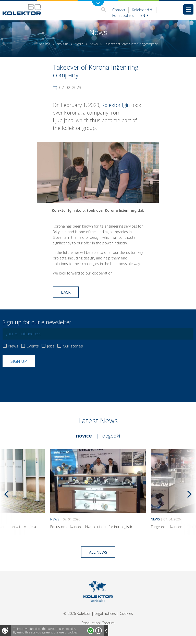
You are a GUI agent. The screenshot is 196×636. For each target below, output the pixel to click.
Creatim (108, 622)
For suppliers (123, 15)
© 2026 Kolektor (77, 613)
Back (66, 292)
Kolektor (44, 44)
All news (98, 552)
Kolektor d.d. (142, 9)
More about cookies (98, 630)
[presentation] (41, 379)
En (144, 15)
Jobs (51, 346)
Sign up (18, 361)
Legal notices (105, 613)
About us (62, 44)
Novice (84, 435)
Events (33, 346)
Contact (118, 9)
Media (79, 44)
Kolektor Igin (115, 105)
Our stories (73, 346)
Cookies (126, 613)
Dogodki (111, 435)
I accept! (90, 630)
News (93, 44)
